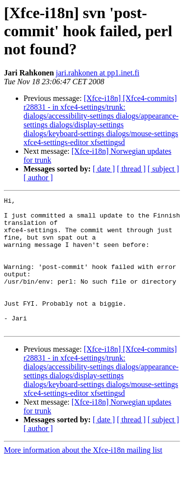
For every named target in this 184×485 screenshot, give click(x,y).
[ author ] (38, 177)
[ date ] (104, 169)
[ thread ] (131, 169)
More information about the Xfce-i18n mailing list (83, 476)
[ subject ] (163, 169)
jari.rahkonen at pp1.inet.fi (97, 73)
